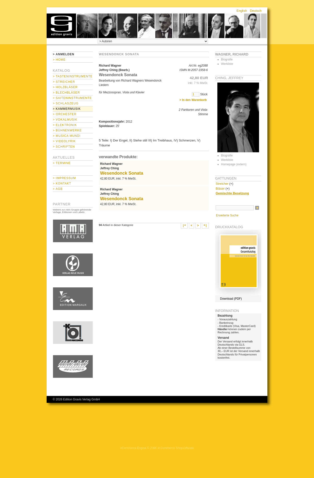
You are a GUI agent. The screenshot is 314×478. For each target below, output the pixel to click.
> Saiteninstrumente (72, 98)
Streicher (222, 183)
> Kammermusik (67, 109)
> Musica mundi (66, 136)
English (241, 11)
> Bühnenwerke (67, 130)
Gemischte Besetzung (232, 193)
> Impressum (64, 178)
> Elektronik (65, 125)
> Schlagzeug (65, 103)
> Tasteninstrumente (72, 76)
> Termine (62, 163)
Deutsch (256, 11)
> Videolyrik (64, 141)
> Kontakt (62, 183)
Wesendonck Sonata (121, 173)
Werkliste (227, 64)
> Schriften (64, 146)
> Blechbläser (66, 92)
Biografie (227, 59)
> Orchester (65, 114)
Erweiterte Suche (227, 215)
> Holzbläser (65, 87)
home (61, 26)
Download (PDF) (231, 298)
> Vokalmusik (65, 119)
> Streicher (64, 82)
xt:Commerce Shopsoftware (175, 448)
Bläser (220, 188)
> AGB (58, 189)
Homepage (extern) (233, 164)
